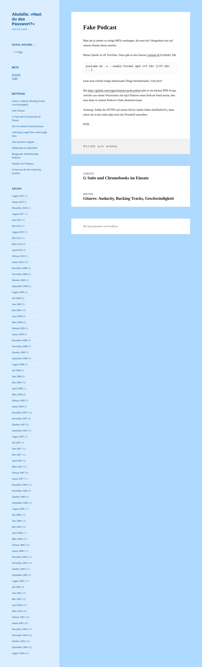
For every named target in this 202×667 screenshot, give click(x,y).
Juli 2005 (16, 587)
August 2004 (18, 653)
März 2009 (17, 322)
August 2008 (18, 364)
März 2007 (17, 466)
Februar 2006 (18, 545)
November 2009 (20, 274)
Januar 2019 (18, 202)
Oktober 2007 (18, 424)
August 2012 (18, 232)
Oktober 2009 (18, 280)
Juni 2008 (16, 376)
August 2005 (18, 581)
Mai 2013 (16, 226)
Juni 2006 (16, 521)
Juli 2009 (16, 298)
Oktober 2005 (18, 569)
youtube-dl (153, 55)
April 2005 (17, 605)
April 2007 (17, 460)
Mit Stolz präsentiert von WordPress (100, 226)
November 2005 (20, 563)
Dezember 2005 (19, 557)
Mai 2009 (16, 310)
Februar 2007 (18, 472)
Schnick (113, 146)
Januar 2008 (18, 406)
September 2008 (20, 358)
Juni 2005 (16, 593)
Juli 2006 (16, 515)
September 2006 (20, 503)
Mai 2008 (16, 382)
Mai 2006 (16, 527)
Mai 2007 (16, 454)
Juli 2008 (16, 370)
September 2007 (20, 430)
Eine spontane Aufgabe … (24, 142)
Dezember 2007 (19, 412)
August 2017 (18, 214)
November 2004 (20, 635)
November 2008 (20, 346)
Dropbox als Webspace (23, 163)
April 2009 (17, 316)
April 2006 (17, 533)
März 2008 (17, 394)
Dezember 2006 (19, 484)
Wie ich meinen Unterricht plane (27, 126)
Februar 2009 (18, 328)
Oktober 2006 (18, 497)
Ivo (101, 146)
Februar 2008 (18, 400)
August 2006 (18, 509)
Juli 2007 (16, 442)
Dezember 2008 (19, 340)
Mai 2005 (16, 599)
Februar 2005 (18, 617)
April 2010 (17, 250)
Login (15, 78)
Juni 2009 (16, 304)
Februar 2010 (18, 256)
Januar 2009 (18, 334)
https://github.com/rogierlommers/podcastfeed (114, 90)
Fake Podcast (18, 110)
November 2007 (20, 418)
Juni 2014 (16, 220)
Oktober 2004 (18, 641)
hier (21, 52)
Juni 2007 (16, 448)
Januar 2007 (18, 478)
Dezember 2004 (19, 629)
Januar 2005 (18, 623)
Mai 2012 (16, 238)
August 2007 (18, 436)
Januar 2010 (18, 262)
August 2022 (18, 196)
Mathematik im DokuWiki (24, 148)
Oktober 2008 (18, 352)
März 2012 (17, 244)
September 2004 (20, 647)
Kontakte (16, 74)
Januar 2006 (18, 551)
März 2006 (17, 539)
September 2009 (20, 286)
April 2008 (17, 388)
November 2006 (20, 490)
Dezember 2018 (19, 208)
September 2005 (20, 575)
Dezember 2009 (19, 268)
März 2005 (17, 611)
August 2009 (18, 292)
